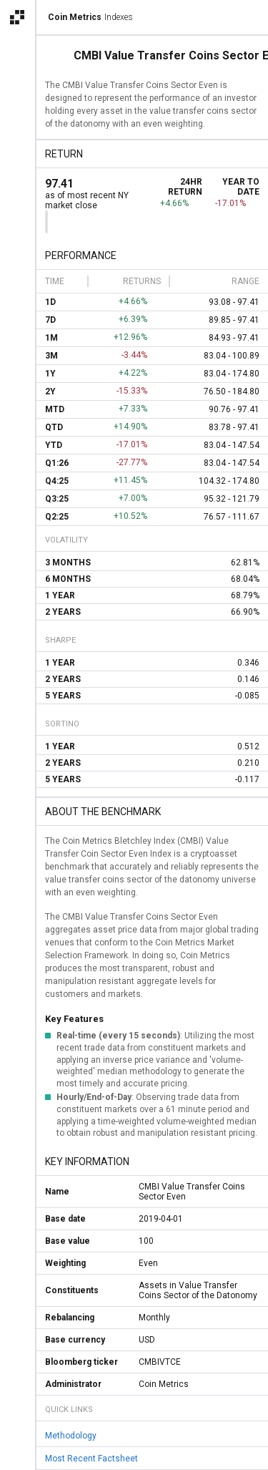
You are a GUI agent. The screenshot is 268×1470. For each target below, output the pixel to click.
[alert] (17, 1452)
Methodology (70, 1436)
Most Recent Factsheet (91, 1459)
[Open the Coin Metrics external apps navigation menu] (17, 17)
